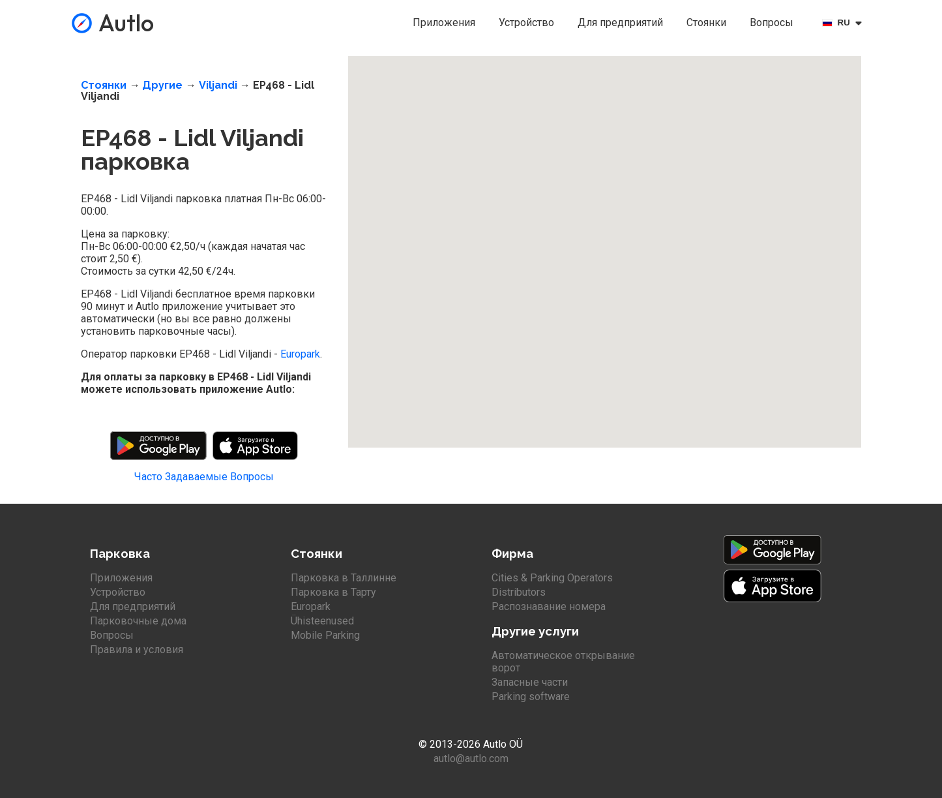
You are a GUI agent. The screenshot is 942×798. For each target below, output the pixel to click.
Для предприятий (620, 22)
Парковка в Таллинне (343, 578)
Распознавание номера (549, 606)
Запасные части (530, 682)
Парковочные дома (138, 621)
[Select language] (844, 23)
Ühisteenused (322, 621)
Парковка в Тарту (333, 592)
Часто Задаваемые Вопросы (204, 476)
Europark (300, 354)
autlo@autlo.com (471, 758)
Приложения (444, 22)
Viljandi (218, 85)
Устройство (526, 22)
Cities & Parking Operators (552, 578)
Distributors (519, 592)
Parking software (531, 696)
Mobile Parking (325, 635)
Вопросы (771, 22)
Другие (162, 85)
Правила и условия (136, 649)
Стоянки (706, 22)
